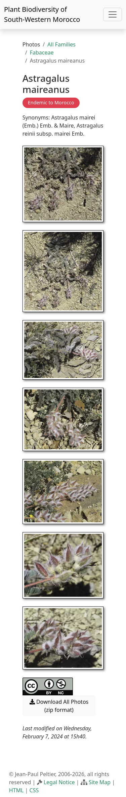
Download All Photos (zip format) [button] (59, 706)
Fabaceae (42, 52)
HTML (16, 790)
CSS (34, 790)
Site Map (100, 782)
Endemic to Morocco (51, 102)
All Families (61, 44)
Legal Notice (59, 782)
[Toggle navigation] (112, 14)
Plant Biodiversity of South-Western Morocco (42, 14)
